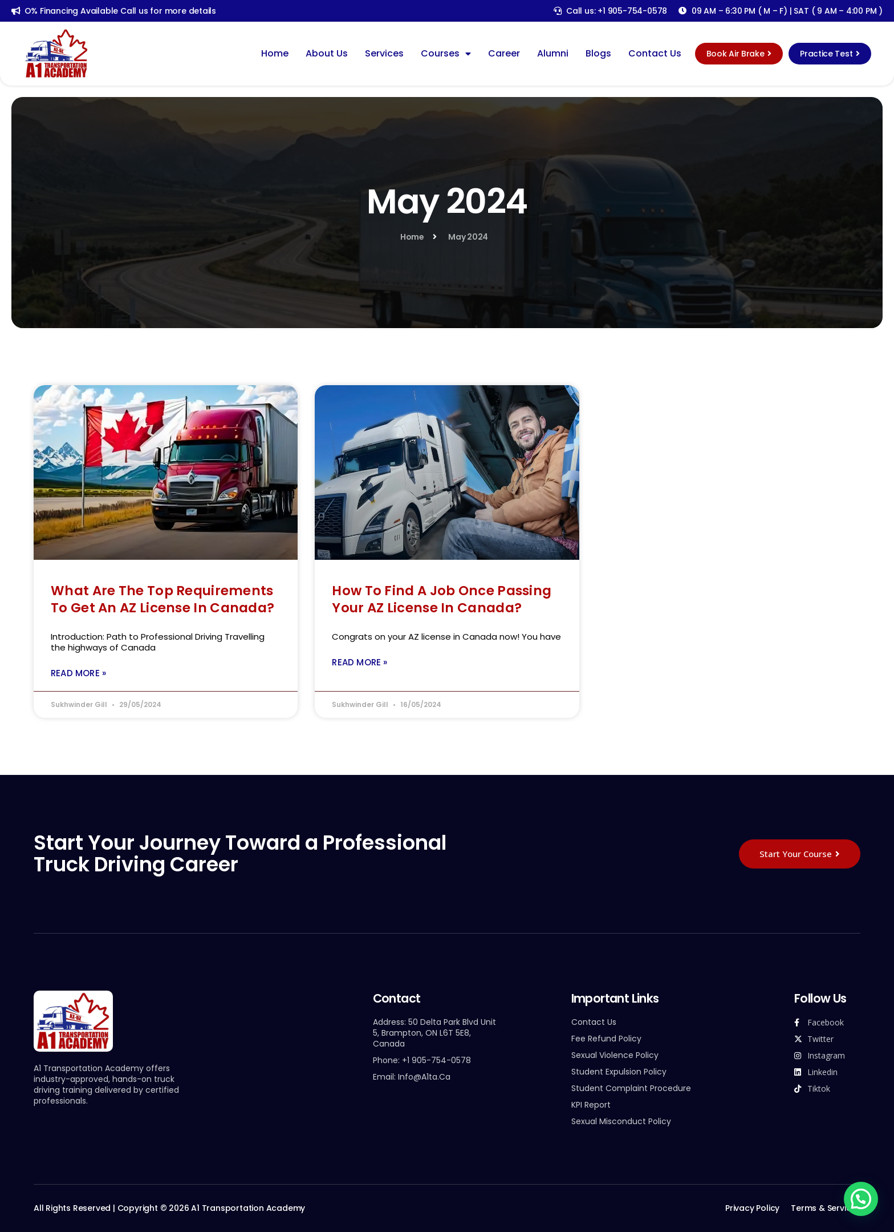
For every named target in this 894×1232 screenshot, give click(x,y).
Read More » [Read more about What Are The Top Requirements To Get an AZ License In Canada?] (78, 673)
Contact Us (654, 53)
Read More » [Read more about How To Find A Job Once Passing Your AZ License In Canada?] (359, 662)
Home (274, 53)
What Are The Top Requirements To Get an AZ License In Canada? (162, 599)
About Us (327, 53)
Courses (446, 53)
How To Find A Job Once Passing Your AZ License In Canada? (441, 599)
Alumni (552, 53)
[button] (861, 1199)
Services (384, 53)
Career (504, 53)
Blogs (598, 53)
